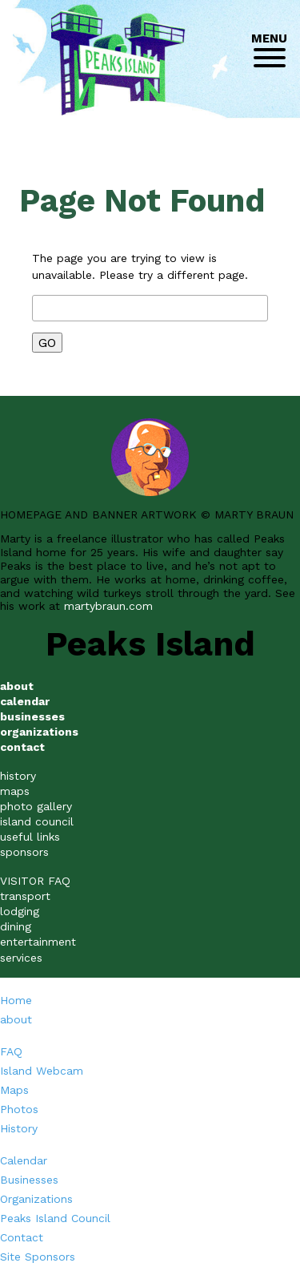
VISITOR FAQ (35, 880)
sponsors (24, 851)
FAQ (11, 1051)
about (16, 1019)
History (19, 1128)
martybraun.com (108, 605)
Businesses (29, 1179)
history (18, 775)
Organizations (36, 1198)
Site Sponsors (37, 1256)
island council (37, 821)
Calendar (23, 1160)
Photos (19, 1109)
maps (15, 791)
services (21, 957)
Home (16, 1000)
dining (15, 926)
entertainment (38, 941)
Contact (21, 1237)
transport (25, 896)
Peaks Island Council (55, 1218)
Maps (14, 1089)
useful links (30, 836)
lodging (19, 911)
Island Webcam (41, 1070)
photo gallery (36, 806)
